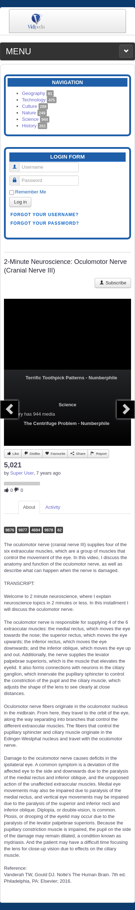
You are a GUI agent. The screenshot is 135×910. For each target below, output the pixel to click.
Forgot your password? (44, 223)
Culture (35, 106)
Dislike (32, 453)
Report (98, 453)
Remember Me (30, 192)
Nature (34, 112)
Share (77, 453)
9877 (22, 530)
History (34, 125)
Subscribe (112, 282)
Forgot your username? (44, 214)
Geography (38, 93)
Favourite (55, 453)
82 (59, 530)
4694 (35, 530)
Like (12, 453)
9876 (9, 530)
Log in (20, 202)
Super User (21, 473)
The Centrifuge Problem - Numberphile (66, 423)
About (29, 507)
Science (35, 119)
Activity (52, 507)
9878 (48, 530)
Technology (39, 99)
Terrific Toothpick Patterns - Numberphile (71, 377)
